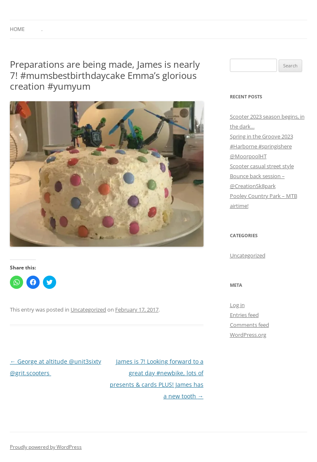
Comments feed (249, 325)
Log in (237, 305)
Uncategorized (88, 309)
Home (17, 29)
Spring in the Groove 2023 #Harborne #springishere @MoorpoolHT (261, 146)
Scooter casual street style (262, 166)
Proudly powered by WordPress (46, 446)
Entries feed (244, 315)
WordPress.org (248, 334)
